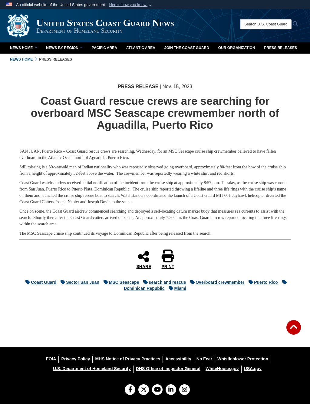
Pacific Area (104, 48)
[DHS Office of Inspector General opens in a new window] (168, 368)
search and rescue (163, 282)
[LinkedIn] (171, 390)
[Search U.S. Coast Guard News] (266, 24)
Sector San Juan (78, 282)
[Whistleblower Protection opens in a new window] (242, 358)
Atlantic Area (140, 48)
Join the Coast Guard (186, 48)
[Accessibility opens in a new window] (178, 358)
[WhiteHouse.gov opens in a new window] (222, 368)
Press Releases (280, 48)
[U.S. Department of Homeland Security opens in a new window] (92, 368)
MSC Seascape (120, 282)
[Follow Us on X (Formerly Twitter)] (143, 390)
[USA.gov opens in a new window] (253, 368)
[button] (131, 5)
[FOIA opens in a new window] (51, 358)
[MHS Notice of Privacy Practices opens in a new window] (127, 358)
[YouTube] (157, 390)
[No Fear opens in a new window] (204, 358)
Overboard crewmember (215, 282)
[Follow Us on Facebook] (130, 390)
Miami (176, 288)
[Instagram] (184, 390)
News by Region (64, 48)
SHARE (143, 259)
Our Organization (236, 48)
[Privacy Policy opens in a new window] (75, 358)
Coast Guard (39, 282)
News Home (23, 48)
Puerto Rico (262, 282)
